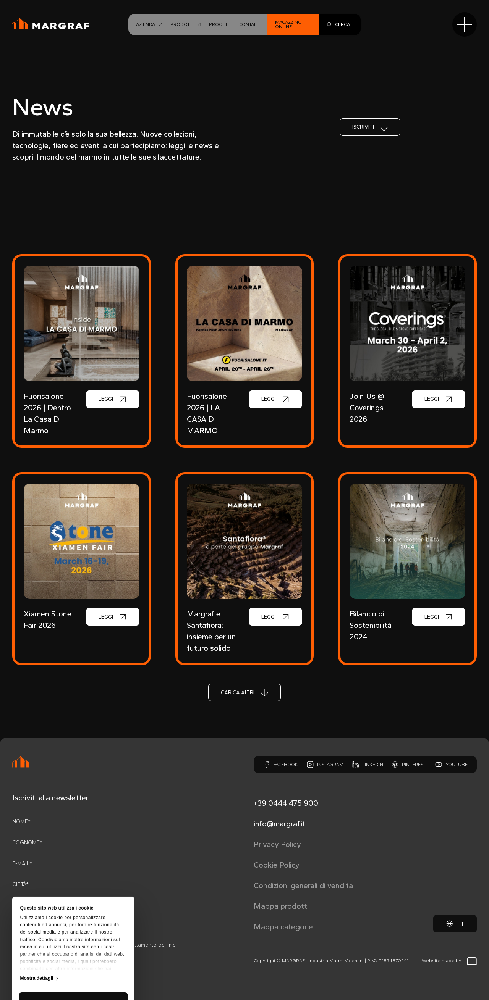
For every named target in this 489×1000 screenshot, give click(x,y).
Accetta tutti (73, 931)
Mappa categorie (283, 926)
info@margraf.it (279, 823)
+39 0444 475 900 (286, 803)
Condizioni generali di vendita (303, 885)
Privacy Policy (277, 844)
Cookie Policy (277, 864)
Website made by (449, 961)
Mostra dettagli (36, 907)
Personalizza (73, 953)
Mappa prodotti (281, 906)
